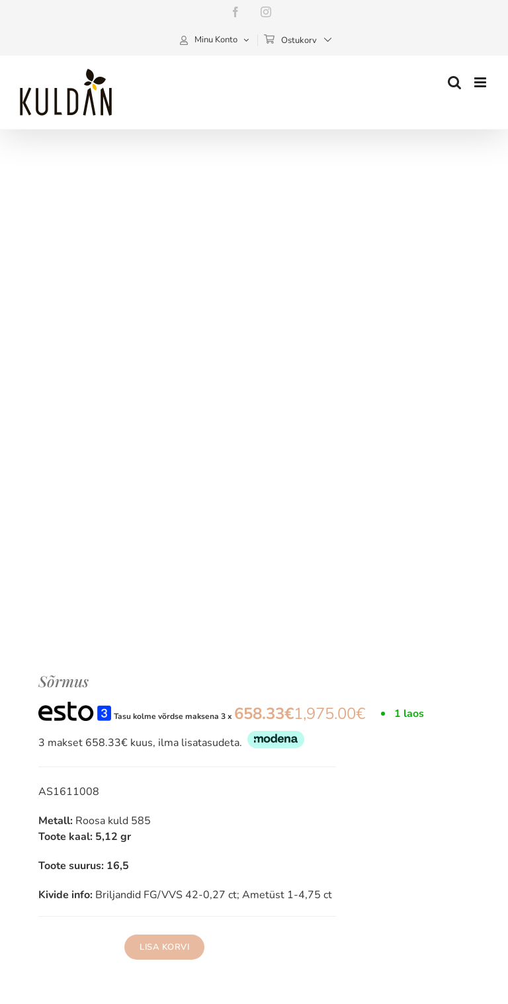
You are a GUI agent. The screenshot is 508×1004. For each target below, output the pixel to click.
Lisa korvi (164, 947)
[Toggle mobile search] (454, 82)
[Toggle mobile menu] (481, 82)
